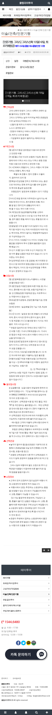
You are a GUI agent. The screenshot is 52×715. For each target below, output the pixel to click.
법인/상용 (20, 9)
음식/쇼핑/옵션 (27, 67)
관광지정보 (10, 67)
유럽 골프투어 (8, 600)
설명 (8, 61)
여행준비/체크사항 (31, 61)
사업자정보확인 (35, 690)
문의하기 (4, 678)
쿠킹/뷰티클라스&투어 (12, 611)
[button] (6, 91)
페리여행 (7, 15)
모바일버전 (17, 678)
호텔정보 (9, 73)
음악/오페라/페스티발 (12, 605)
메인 (11, 9)
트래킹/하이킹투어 (22, 15)
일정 (16, 61)
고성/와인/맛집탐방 (11, 589)
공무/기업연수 (34, 9)
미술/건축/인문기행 (10, 594)
